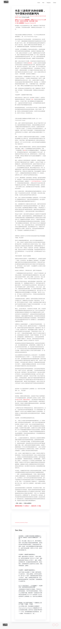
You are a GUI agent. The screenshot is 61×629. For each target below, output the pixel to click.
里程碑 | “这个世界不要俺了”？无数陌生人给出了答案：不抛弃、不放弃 (30, 603)
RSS (43, 2)
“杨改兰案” (18, 399)
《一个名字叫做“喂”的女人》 (36, 181)
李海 (17, 16)
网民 (37, 16)
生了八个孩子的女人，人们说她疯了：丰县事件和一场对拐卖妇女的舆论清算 (30, 586)
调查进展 (30, 63)
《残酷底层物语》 (26, 399)
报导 (25, 150)
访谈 (32, 99)
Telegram (49, 2)
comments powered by (21, 522)
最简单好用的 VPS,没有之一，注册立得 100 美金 (28, 506)
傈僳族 (20, 17)
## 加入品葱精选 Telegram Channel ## (25, 23)
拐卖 (31, 16)
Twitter (54, 2)
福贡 (45, 16)
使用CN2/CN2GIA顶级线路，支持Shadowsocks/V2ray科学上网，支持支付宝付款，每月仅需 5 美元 (30, 20)
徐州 (39, 16)
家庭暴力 (17, 17)
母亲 (43, 16)
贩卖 (41, 16)
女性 (33, 16)
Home (38, 2)
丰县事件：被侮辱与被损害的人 (27, 554)
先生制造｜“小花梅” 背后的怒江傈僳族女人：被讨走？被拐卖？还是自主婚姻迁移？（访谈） (30, 537)
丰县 (35, 16)
